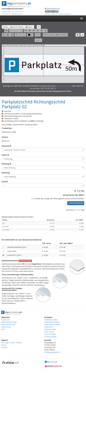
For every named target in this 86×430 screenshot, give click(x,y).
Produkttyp (7, 128)
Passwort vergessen (64, 14)
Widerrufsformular (8, 324)
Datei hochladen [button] (16, 27)
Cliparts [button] (29, 27)
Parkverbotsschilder (52, 322)
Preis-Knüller (49, 332)
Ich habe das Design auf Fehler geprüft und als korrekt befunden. (57, 198)
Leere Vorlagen (50, 334)
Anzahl (5, 181)
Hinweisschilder (50, 329)
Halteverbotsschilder (52, 324)
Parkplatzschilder (50, 320)
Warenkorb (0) (52, 8)
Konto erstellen (50, 14)
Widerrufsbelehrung (8, 322)
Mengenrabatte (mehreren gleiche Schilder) (17, 217)
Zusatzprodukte (50, 336)
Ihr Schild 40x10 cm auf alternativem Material (21, 240)
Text (5, 27)
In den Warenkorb (76, 203)
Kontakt (4, 347)
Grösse (5, 137)
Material (6, 146)
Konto (3, 345)
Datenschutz (6, 327)
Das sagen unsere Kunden (11, 342)
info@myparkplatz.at (17, 14)
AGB (3, 329)
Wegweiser (48, 327)
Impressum (5, 320)
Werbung (6, 173)
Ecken (5, 155)
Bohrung (6, 164)
